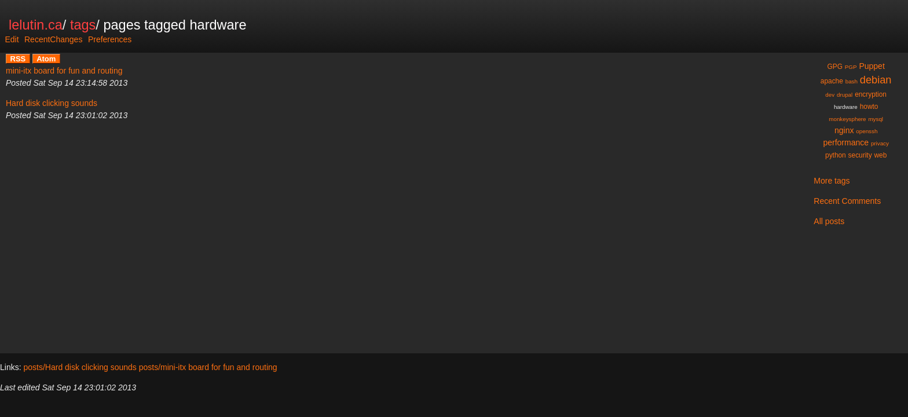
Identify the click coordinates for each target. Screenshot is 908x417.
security (860, 155)
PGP (851, 67)
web (880, 155)
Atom (46, 58)
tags (83, 24)
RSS (18, 58)
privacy (880, 143)
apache (832, 81)
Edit (12, 39)
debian (876, 80)
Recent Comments (847, 201)
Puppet (871, 66)
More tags (832, 180)
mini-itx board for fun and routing (64, 70)
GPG (835, 67)
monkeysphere (847, 119)
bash (851, 81)
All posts (829, 221)
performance (846, 142)
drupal (844, 95)
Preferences (109, 39)
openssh (866, 131)
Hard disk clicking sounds (51, 103)
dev (829, 95)
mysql (875, 119)
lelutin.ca (36, 24)
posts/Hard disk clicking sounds (79, 367)
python (835, 155)
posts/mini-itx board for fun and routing (208, 367)
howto (869, 107)
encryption (871, 94)
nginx (844, 130)
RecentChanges (53, 39)
